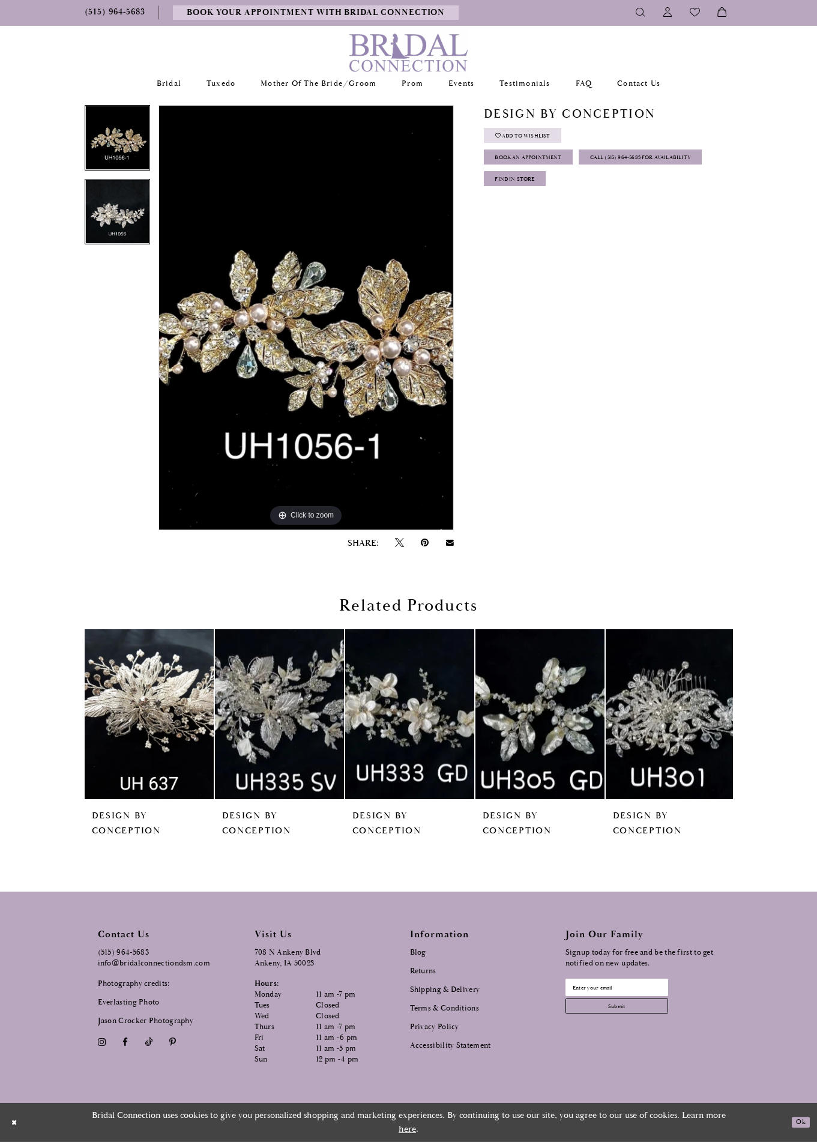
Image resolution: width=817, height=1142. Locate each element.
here (407, 1129)
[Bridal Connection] (408, 52)
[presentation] (149, 714)
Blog (418, 952)
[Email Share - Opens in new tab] (449, 543)
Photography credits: (134, 984)
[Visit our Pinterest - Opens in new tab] (172, 1042)
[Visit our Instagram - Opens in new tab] (102, 1042)
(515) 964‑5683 (123, 952)
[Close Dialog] (17, 1122)
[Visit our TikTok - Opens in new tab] (148, 1042)
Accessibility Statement (450, 1046)
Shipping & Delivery (445, 990)
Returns (423, 971)
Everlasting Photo (129, 1002)
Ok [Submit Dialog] (797, 1122)
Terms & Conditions (444, 1008)
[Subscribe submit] (637, 1016)
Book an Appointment (547, 171)
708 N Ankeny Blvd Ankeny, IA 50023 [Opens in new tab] (288, 957)
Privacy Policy (434, 1027)
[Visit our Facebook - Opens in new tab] (125, 1042)
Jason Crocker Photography (146, 1021)
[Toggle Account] (667, 12)
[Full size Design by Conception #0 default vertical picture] (306, 318)
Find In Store (527, 231)
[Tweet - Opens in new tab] (400, 543)
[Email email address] (637, 991)
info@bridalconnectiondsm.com (154, 963)
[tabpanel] (117, 142)
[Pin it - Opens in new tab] (425, 543)
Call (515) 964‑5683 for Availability (571, 201)
